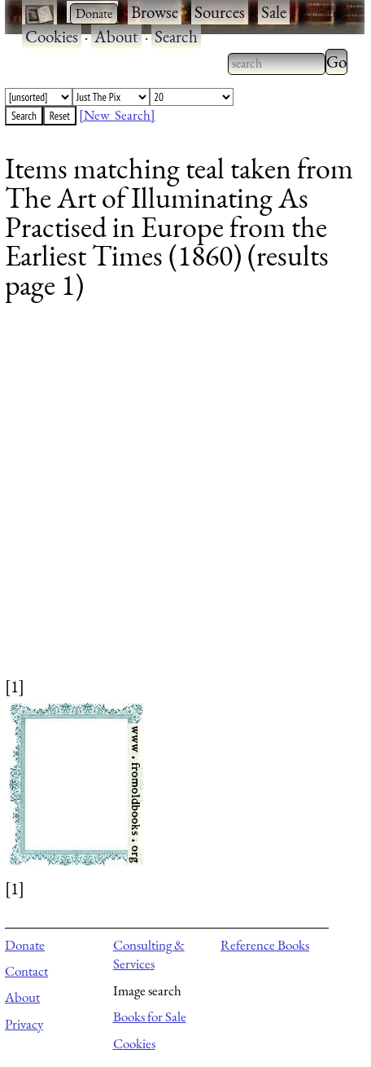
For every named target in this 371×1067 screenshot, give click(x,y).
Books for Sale (149, 1016)
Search (176, 36)
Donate (25, 945)
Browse (154, 12)
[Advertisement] (175, 498)
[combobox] (276, 63)
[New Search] (117, 115)
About (116, 36)
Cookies (51, 36)
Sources (219, 12)
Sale (273, 12)
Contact (26, 971)
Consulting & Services (149, 954)
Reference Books (264, 945)
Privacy (24, 1024)
